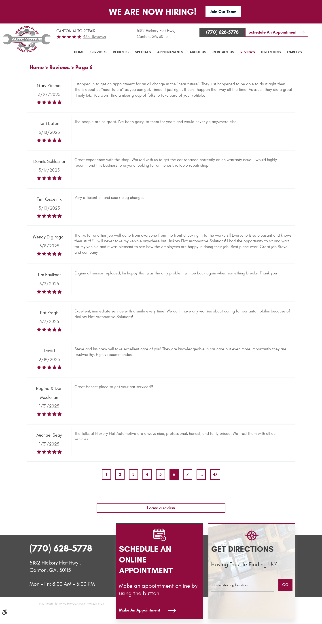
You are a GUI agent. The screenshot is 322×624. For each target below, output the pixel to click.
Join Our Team (223, 11)
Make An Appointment (139, 610)
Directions (271, 52)
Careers (294, 52)
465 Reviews (94, 36)
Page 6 (84, 67)
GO (285, 584)
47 (215, 474)
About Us (197, 52)
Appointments (170, 52)
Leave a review (161, 507)
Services (98, 52)
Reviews (247, 52)
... (201, 474)
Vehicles (121, 52)
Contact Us (223, 52)
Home (79, 52)
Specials (143, 52)
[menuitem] (79, 52)
